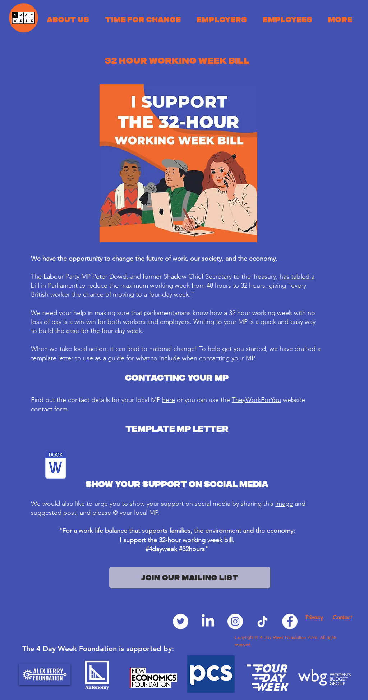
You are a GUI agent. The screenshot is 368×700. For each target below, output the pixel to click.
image (284, 504)
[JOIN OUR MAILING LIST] (189, 577)
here (168, 400)
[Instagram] (235, 621)
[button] (68, 19)
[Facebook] (290, 621)
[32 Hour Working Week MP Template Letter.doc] (55, 465)
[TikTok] (262, 621)
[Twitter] (180, 621)
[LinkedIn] (208, 621)
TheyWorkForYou (256, 400)
